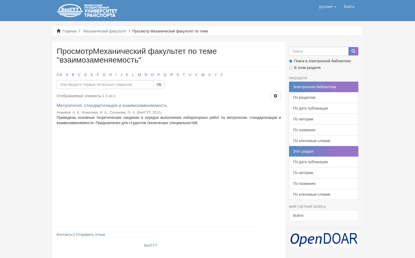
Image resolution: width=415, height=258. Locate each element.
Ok (159, 84)
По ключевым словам (311, 141)
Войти (298, 215)
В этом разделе (305, 67)
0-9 (59, 75)
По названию (304, 130)
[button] (327, 6)
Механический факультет (105, 31)
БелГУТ (150, 245)
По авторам (303, 119)
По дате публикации (310, 108)
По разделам (304, 97)
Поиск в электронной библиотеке (320, 61)
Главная (69, 31)
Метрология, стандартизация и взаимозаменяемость (112, 105)
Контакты (65, 234)
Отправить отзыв (90, 234)
